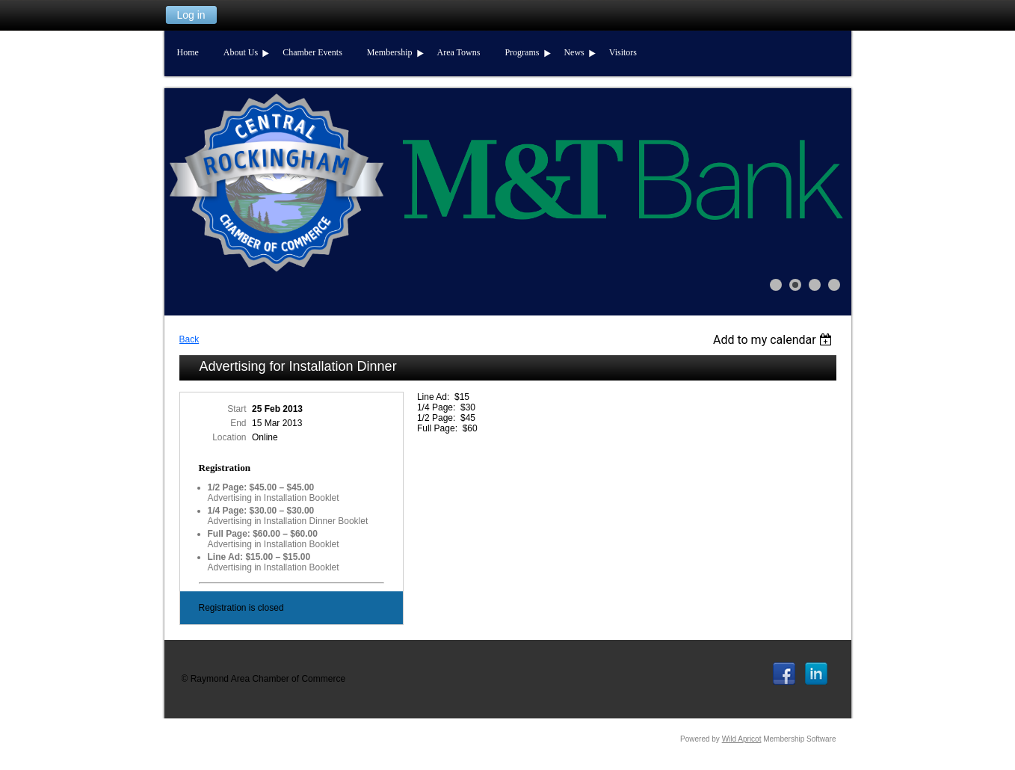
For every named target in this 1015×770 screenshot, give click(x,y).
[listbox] (774, 339)
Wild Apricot (742, 739)
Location (229, 437)
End (238, 423)
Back (189, 339)
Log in (190, 15)
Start (236, 409)
